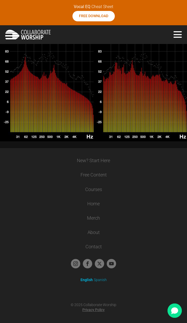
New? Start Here (93, 160)
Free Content (94, 175)
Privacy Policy (93, 310)
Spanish (100, 280)
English (87, 280)
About (94, 232)
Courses (93, 189)
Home (93, 203)
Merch (93, 218)
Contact (93, 246)
